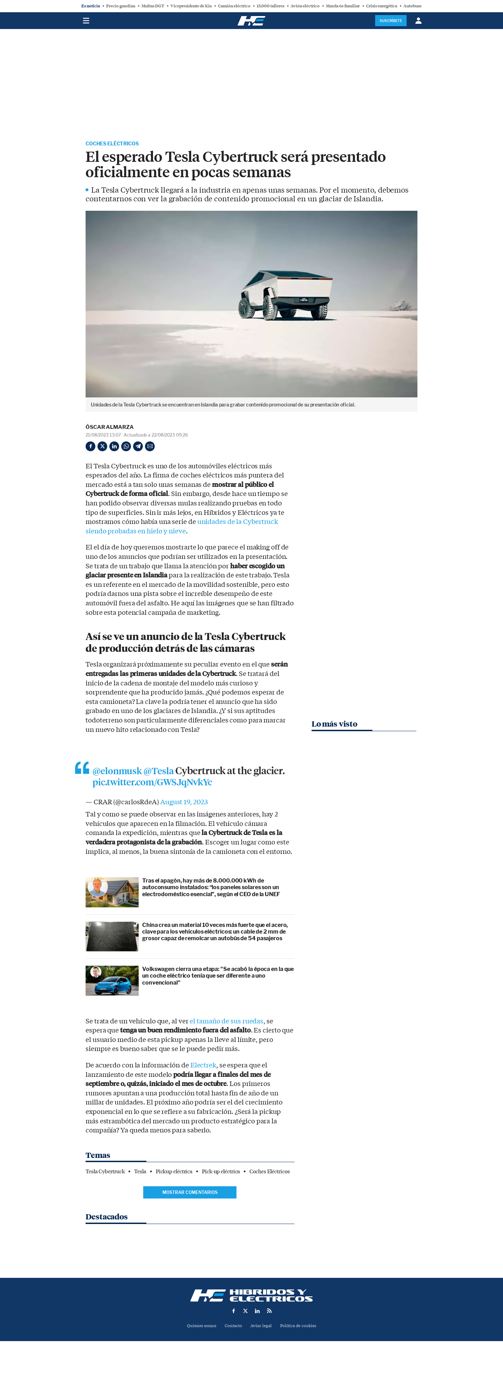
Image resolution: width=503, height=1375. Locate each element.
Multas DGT (152, 5)
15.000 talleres (270, 5)
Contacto (232, 1327)
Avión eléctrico (305, 5)
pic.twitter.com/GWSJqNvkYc (190, 784)
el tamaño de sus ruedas (226, 1024)
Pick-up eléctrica (221, 1174)
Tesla (140, 1174)
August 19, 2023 (184, 804)
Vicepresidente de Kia (191, 5)
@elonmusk (119, 772)
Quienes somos (198, 1327)
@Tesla (162, 772)
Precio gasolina (120, 5)
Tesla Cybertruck (105, 1174)
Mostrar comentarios (190, 1194)
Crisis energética (381, 5)
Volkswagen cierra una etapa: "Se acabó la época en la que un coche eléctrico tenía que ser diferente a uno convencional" (218, 978)
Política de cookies (300, 1327)
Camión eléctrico (234, 5)
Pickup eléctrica (174, 1174)
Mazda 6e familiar (343, 5)
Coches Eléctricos (116, 144)
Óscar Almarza (110, 428)
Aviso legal (261, 1327)
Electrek (202, 1068)
